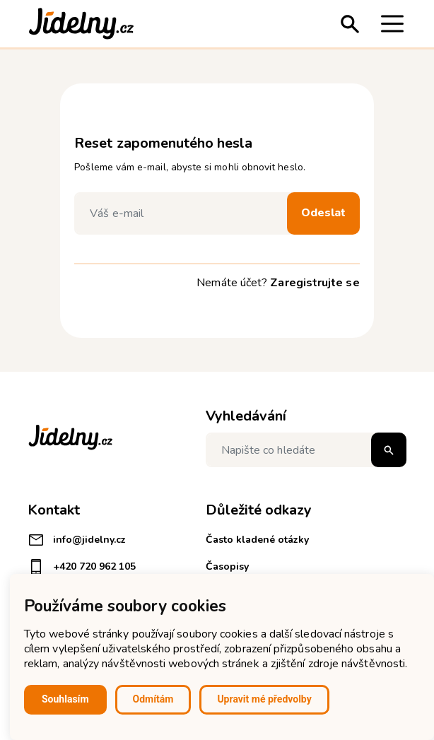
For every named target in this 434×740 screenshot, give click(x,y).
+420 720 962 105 (82, 566)
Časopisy (227, 566)
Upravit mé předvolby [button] (264, 699)
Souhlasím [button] (65, 699)
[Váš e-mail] (183, 213)
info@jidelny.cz (77, 539)
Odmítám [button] (153, 699)
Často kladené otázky (257, 539)
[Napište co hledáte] (306, 450)
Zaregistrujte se (314, 282)
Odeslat (323, 213)
